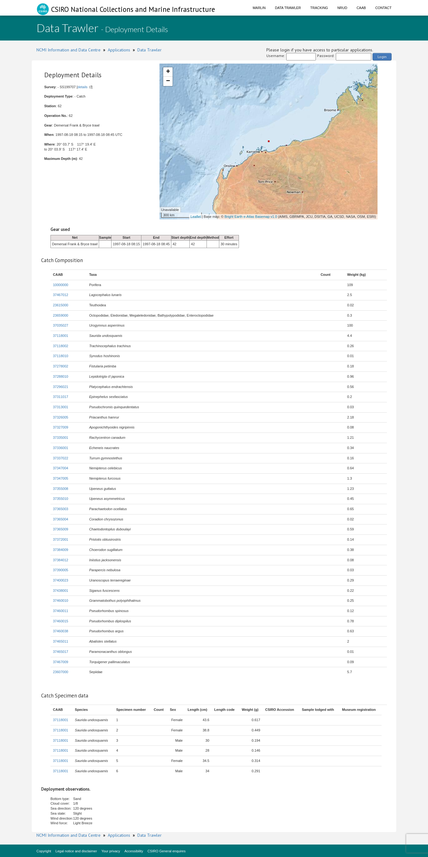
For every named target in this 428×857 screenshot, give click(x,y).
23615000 (60, 305)
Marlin (259, 8)
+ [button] (168, 72)
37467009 (60, 662)
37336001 (60, 448)
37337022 (60, 458)
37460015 (60, 621)
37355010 (60, 498)
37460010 (60, 600)
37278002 (60, 366)
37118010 (60, 356)
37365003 (60, 509)
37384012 (60, 560)
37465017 (60, 652)
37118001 (60, 336)
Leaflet (196, 216)
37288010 (60, 376)
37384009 (60, 550)
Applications (119, 50)
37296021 (60, 387)
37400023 (60, 580)
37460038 (60, 631)
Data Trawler (288, 8)
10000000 (60, 285)
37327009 (60, 427)
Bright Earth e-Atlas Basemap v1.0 (251, 216)
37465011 (60, 641)
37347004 (60, 468)
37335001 (60, 437)
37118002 (60, 346)
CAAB (361, 8)
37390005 (60, 570)
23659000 (60, 315)
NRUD (342, 8)
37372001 (60, 539)
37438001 (60, 590)
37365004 (60, 519)
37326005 (60, 417)
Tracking (319, 8)
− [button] (168, 81)
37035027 (60, 325)
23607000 (60, 672)
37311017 (60, 397)
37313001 (60, 407)
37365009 (60, 529)
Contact (383, 8)
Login (382, 56)
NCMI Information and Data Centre (68, 50)
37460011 (60, 611)
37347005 (60, 478)
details (83, 87)
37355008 (60, 489)
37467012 (60, 295)
